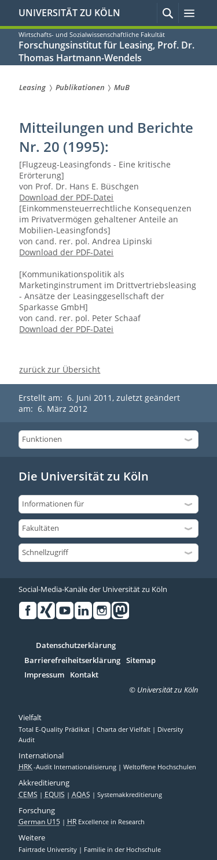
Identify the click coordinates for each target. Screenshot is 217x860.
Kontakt (84, 675)
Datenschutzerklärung (76, 645)
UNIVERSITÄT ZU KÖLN (69, 12)
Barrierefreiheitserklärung (72, 660)
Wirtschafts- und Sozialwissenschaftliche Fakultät (92, 34)
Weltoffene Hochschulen (159, 767)
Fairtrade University (49, 850)
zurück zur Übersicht (59, 369)
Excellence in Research (106, 822)
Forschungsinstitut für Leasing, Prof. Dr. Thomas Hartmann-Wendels (106, 51)
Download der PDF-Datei (66, 197)
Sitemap (141, 660)
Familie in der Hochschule (122, 850)
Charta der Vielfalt (124, 729)
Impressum (44, 675)
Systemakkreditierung (129, 795)
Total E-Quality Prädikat (55, 729)
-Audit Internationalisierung (68, 767)
